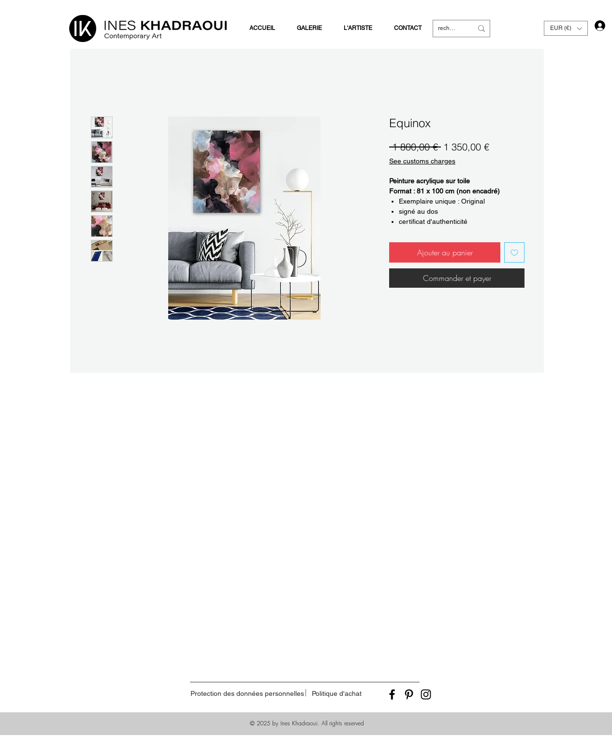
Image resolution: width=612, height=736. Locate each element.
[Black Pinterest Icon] (409, 694)
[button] (566, 28)
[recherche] (448, 28)
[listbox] (566, 28)
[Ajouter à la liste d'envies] (514, 252)
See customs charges (422, 161)
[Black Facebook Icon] (392, 694)
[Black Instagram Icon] (426, 694)
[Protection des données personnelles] (247, 693)
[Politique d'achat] (337, 693)
